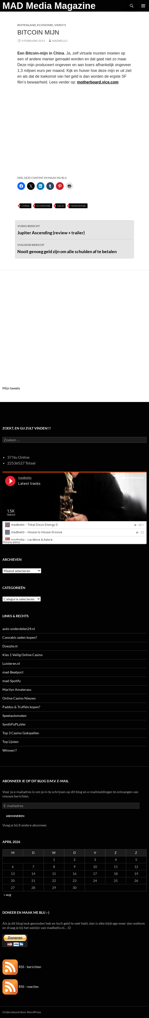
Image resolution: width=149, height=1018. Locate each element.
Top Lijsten (10, 742)
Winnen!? (9, 750)
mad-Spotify (11, 681)
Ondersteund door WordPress (21, 1012)
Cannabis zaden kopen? (19, 637)
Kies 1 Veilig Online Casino (22, 655)
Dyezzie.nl (10, 646)
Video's (60, 25)
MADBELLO (60, 40)
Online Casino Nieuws (19, 698)
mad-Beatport (12, 672)
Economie (45, 25)
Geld (60, 205)
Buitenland (26, 25)
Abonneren (15, 816)
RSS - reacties (20, 986)
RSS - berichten (21, 967)
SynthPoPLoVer (14, 724)
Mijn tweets (11, 388)
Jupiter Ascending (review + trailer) (74, 229)
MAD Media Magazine (48, 6)
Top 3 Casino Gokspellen (20, 733)
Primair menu (143, 6)
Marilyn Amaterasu (16, 689)
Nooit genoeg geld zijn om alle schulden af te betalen (74, 248)
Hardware (78, 205)
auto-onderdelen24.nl (18, 629)
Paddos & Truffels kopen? (21, 707)
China (25, 205)
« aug (7, 895)
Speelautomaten (14, 715)
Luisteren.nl (11, 663)
